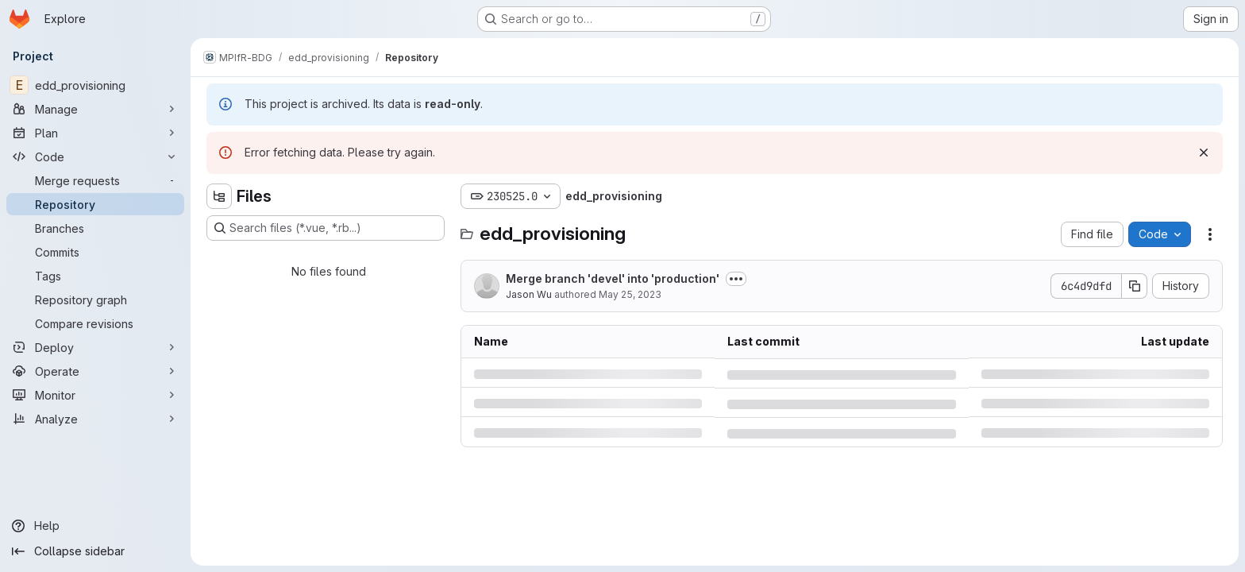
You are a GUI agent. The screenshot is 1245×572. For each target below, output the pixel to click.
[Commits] (95, 252)
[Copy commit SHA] (1134, 286)
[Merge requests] (95, 180)
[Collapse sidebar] (95, 551)
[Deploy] (95, 347)
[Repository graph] (95, 299)
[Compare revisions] (95, 323)
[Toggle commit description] (736, 279)
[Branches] (95, 228)
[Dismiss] (1203, 152)
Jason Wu (529, 294)
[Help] (95, 526)
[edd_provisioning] (95, 85)
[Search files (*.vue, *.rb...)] (325, 228)
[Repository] (95, 204)
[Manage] (95, 109)
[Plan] (95, 133)
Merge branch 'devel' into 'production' (612, 278)
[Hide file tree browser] (219, 196)
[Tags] (95, 276)
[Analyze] (95, 419)
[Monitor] (95, 395)
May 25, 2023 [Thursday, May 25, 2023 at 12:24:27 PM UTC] (630, 294)
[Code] (95, 156)
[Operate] (95, 371)
